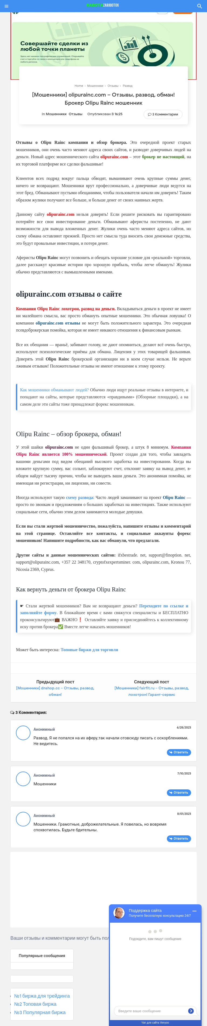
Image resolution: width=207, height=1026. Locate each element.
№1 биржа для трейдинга (42, 996)
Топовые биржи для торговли (89, 649)
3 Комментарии (165, 114)
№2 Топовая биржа (35, 1004)
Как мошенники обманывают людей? (54, 390)
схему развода (79, 497)
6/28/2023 (184, 727)
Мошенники (56, 114)
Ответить (181, 752)
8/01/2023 (184, 814)
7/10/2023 (184, 773)
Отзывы (75, 114)
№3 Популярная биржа (39, 1012)
